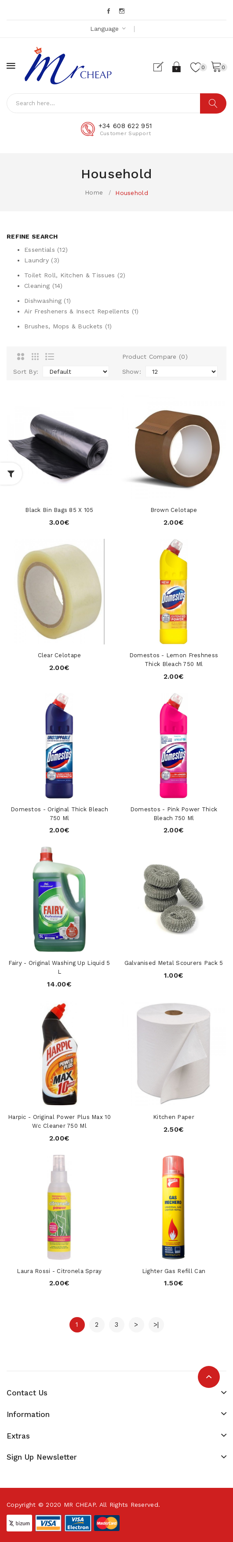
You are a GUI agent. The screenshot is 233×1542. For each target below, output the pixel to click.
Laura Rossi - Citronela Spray (59, 1271)
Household (131, 192)
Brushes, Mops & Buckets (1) (68, 326)
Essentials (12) (46, 249)
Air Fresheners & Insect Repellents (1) (81, 311)
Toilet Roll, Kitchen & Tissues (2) (75, 275)
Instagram (122, 11)
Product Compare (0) (155, 356)
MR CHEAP (79, 1504)
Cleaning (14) (43, 285)
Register (161, 67)
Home (94, 192)
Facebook (109, 11)
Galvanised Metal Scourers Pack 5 (173, 963)
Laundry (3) (41, 260)
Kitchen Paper (173, 1117)
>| (156, 1325)
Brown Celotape (173, 510)
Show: (131, 371)
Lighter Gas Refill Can (173, 1271)
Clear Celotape (59, 655)
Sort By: (25, 371)
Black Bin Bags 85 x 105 (59, 510)
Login (177, 67)
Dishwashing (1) (47, 300)
